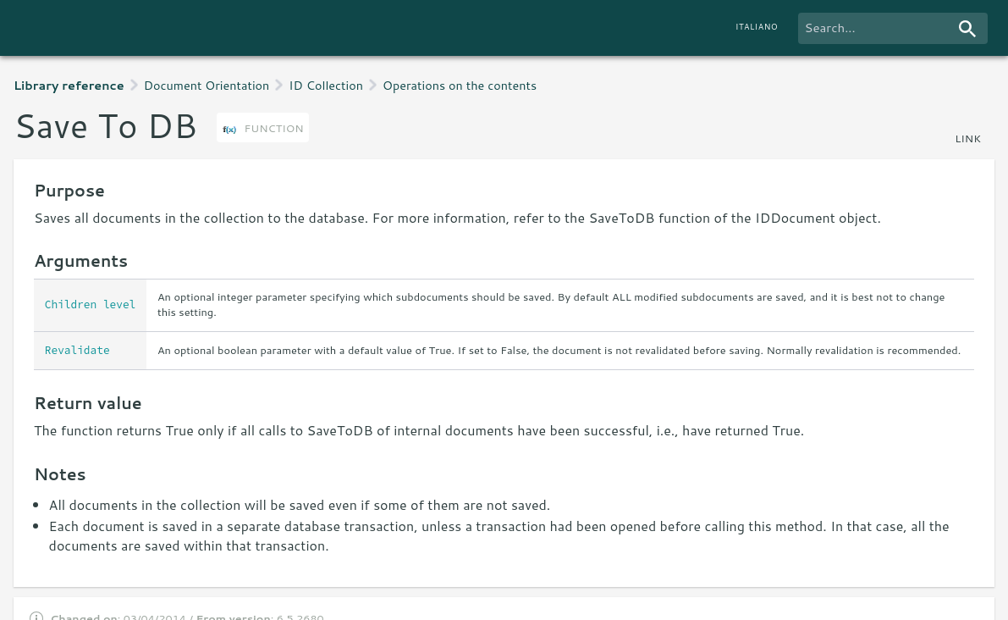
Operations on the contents (460, 85)
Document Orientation (207, 85)
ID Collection (326, 85)
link (968, 138)
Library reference (69, 85)
